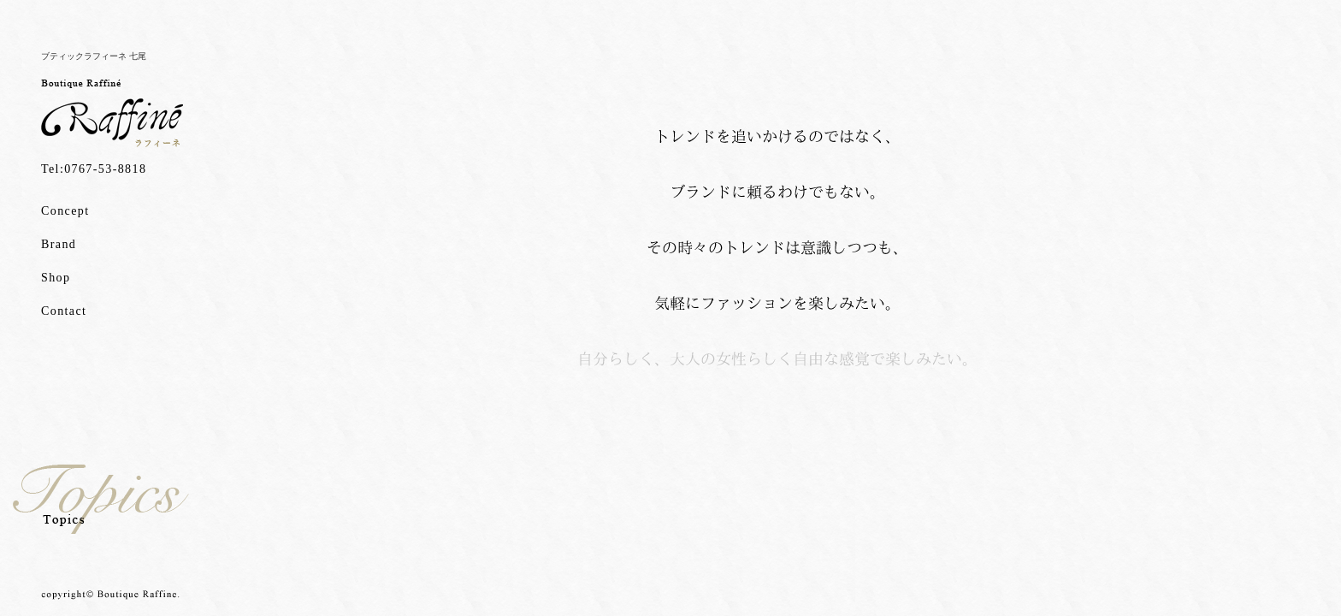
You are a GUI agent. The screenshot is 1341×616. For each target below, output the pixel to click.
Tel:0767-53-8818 (93, 169)
